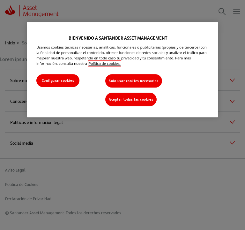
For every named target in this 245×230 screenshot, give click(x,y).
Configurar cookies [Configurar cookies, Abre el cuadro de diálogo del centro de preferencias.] (58, 80)
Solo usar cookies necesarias (134, 80)
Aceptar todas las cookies (131, 99)
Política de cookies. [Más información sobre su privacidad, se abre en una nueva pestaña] (105, 63)
